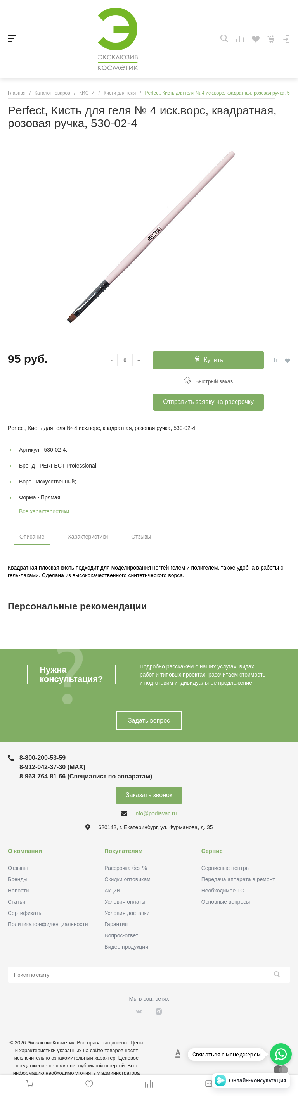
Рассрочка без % (125, 868)
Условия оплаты (124, 902)
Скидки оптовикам (127, 879)
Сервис (212, 850)
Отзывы (141, 536)
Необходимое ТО (222, 890)
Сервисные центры (225, 868)
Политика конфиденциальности (48, 924)
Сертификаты (25, 913)
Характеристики (88, 536)
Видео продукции (126, 947)
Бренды (18, 879)
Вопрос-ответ (121, 935)
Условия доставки (126, 913)
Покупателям (123, 850)
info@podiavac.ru (155, 813)
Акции (112, 890)
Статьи (16, 902)
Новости (18, 890)
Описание (31, 536)
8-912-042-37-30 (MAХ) (52, 767)
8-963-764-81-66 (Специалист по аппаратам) (85, 776)
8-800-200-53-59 (42, 757)
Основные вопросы (225, 902)
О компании (25, 850)
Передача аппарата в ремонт (238, 879)
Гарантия (116, 924)
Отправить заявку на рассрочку (208, 402)
